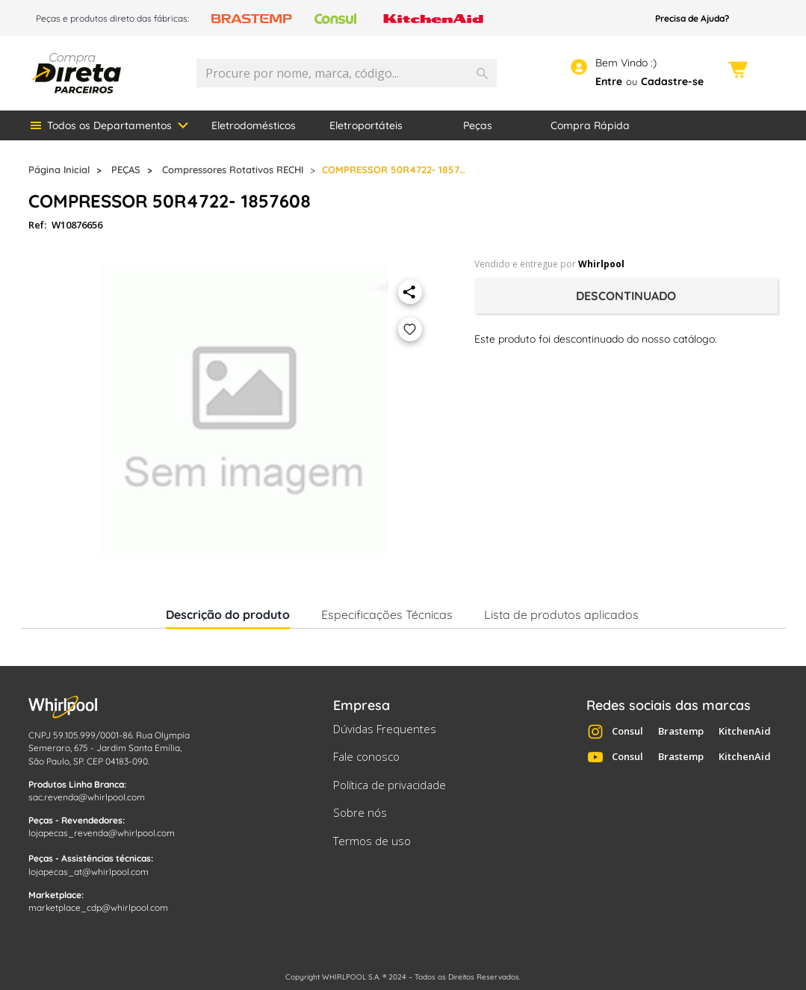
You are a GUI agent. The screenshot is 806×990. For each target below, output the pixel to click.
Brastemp (681, 731)
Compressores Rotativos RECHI (232, 169)
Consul (627, 731)
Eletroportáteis (366, 125)
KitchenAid (745, 731)
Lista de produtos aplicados (561, 614)
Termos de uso (372, 840)
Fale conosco (366, 756)
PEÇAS (125, 169)
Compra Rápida (590, 125)
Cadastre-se (672, 81)
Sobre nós (360, 812)
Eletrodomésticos (253, 125)
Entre (608, 81)
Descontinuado (626, 295)
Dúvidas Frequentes (384, 728)
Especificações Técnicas (387, 614)
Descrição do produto (228, 617)
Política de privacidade (389, 784)
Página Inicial (59, 169)
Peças (477, 125)
